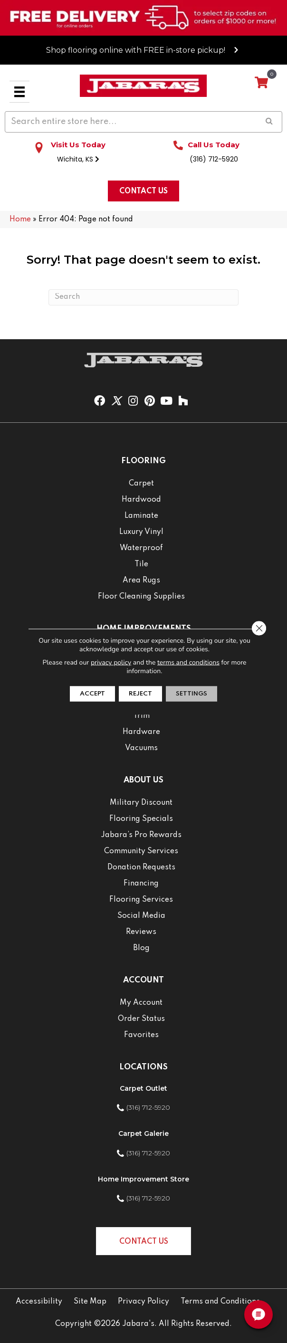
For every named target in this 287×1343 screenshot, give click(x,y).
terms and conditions (188, 662)
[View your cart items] (261, 83)
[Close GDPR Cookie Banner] (259, 628)
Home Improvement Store (143, 1179)
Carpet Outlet (143, 1088)
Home (20, 219)
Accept (92, 693)
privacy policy (111, 662)
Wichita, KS (78, 159)
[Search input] (143, 122)
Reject (140, 693)
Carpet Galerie (143, 1133)
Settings (191, 693)
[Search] (143, 297)
